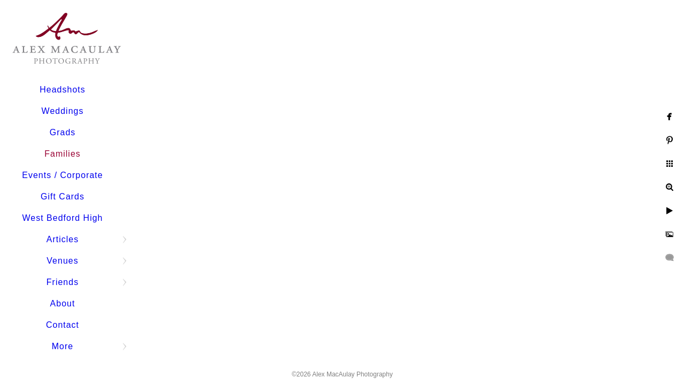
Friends (62, 282)
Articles (62, 239)
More (62, 346)
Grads (63, 132)
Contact (62, 324)
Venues (62, 260)
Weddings (63, 111)
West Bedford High (62, 217)
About (62, 303)
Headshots (63, 89)
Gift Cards (62, 196)
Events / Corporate (62, 175)
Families (62, 153)
